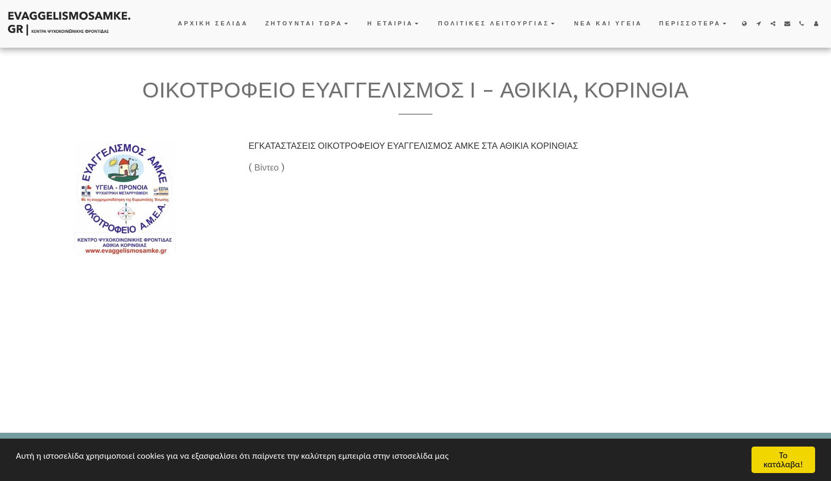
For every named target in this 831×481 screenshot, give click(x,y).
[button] (307, 24)
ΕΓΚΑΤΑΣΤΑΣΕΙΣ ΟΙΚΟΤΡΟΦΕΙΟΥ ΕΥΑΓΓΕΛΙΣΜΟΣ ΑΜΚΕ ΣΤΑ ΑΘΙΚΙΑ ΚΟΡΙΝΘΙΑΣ (413, 146)
